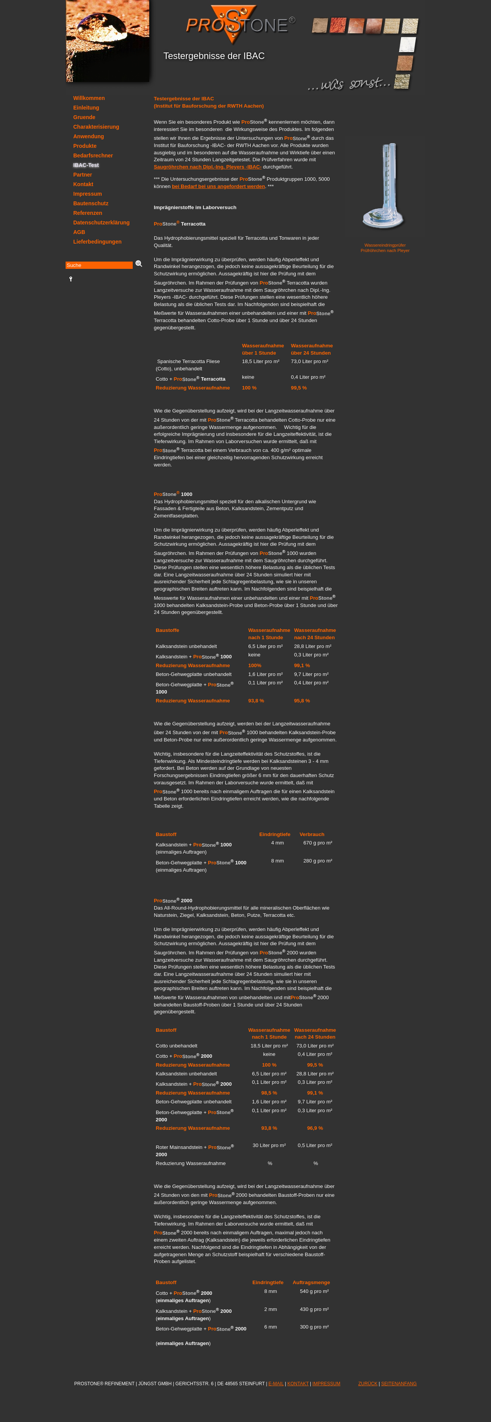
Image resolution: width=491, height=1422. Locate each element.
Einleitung (86, 108)
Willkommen (89, 98)
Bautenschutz (91, 203)
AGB (79, 232)
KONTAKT (298, 1383)
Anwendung (88, 136)
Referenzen (87, 213)
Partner (82, 175)
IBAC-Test (86, 165)
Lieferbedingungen (97, 242)
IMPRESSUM (327, 1383)
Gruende (84, 117)
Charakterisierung (96, 127)
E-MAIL (276, 1383)
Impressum (87, 194)
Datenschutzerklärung (101, 222)
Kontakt (83, 184)
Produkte (85, 146)
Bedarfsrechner (93, 155)
